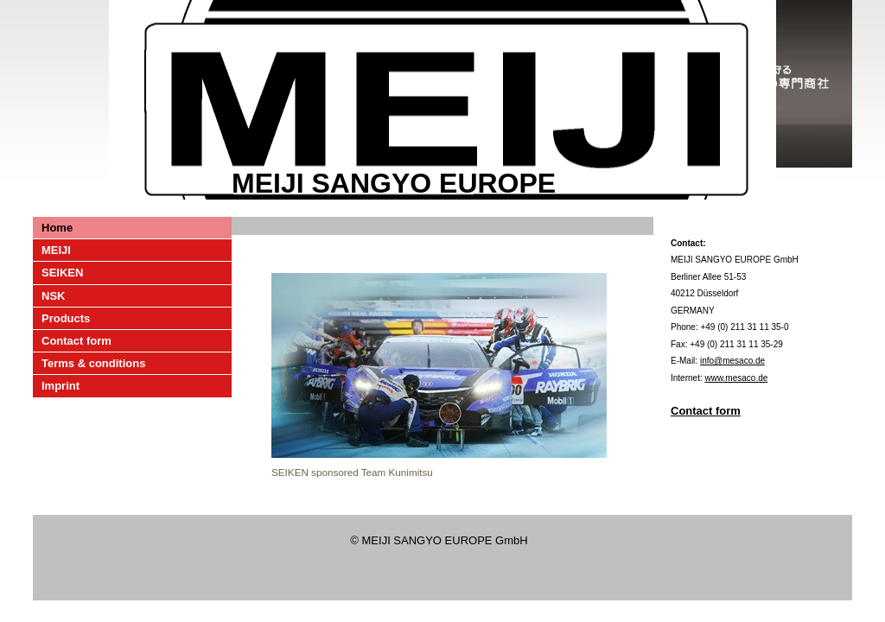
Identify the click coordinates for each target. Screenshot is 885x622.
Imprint (60, 385)
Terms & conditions (93, 363)
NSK (53, 295)
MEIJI (56, 250)
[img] (442, 100)
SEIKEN (62, 272)
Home (57, 227)
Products (65, 318)
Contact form (76, 340)
